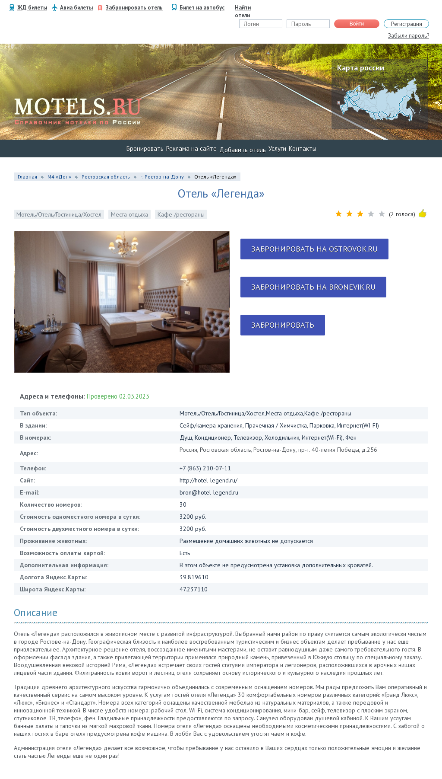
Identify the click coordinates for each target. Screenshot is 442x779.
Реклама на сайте (191, 148)
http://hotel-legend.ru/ (208, 480)
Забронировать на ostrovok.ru (314, 249)
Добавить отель (242, 150)
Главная (27, 176)
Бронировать (145, 148)
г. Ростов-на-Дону (162, 176)
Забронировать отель (134, 7)
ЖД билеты (32, 7)
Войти (357, 24)
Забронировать (282, 325)
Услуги (277, 148)
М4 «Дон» (59, 176)
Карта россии (360, 68)
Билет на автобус (202, 7)
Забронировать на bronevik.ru (313, 287)
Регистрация (406, 24)
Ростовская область (106, 176)
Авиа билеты (76, 7)
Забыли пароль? (408, 35)
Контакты (302, 148)
